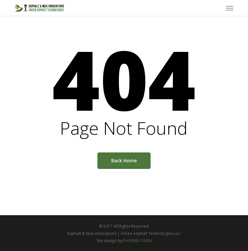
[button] (229, 8)
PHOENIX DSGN (137, 240)
